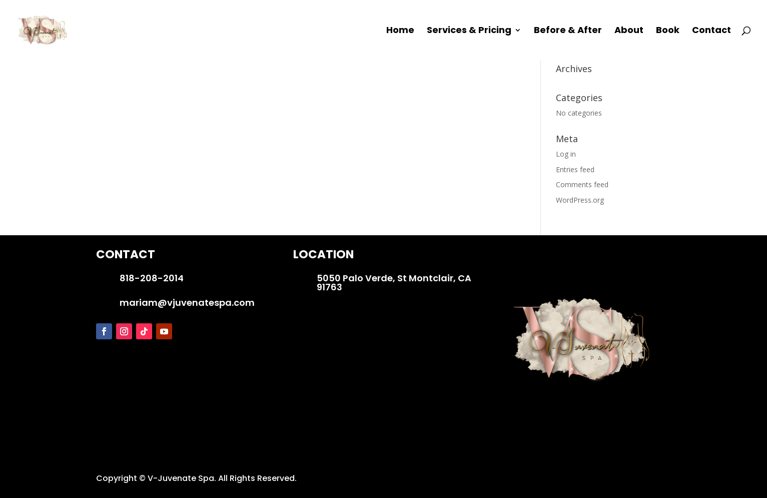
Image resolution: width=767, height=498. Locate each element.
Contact (711, 31)
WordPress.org (580, 200)
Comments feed (582, 184)
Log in (566, 154)
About (628, 31)
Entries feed (575, 169)
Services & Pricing (469, 31)
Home (400, 31)
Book (667, 31)
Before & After (568, 31)
